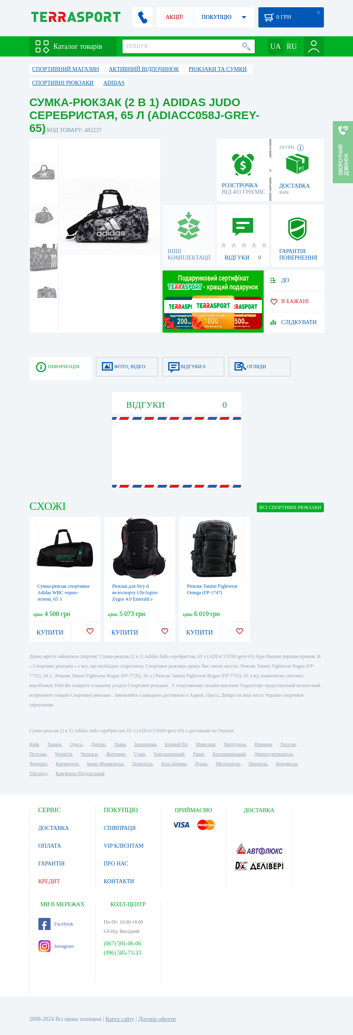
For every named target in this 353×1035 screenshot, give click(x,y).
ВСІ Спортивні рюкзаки (290, 507)
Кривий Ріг (176, 744)
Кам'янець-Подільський (80, 773)
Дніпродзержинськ (273, 754)
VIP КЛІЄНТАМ (124, 846)
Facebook (56, 924)
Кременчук (67, 764)
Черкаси (88, 754)
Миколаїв (205, 744)
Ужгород (38, 773)
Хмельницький (169, 754)
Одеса (76, 744)
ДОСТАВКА (53, 828)
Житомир (115, 754)
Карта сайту (120, 1019)
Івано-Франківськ (105, 764)
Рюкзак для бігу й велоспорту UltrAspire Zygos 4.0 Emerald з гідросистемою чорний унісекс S (136, 599)
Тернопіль (142, 764)
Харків (54, 744)
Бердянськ (287, 764)
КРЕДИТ (49, 881)
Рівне (198, 754)
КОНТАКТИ (119, 881)
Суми (139, 754)
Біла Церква (173, 764)
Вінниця (263, 744)
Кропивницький (229, 754)
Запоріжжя (145, 744)
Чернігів (63, 754)
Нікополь (258, 764)
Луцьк (200, 764)
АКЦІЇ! (175, 17)
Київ (34, 744)
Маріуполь (235, 744)
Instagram (56, 946)
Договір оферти (157, 1019)
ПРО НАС (116, 864)
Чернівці (38, 764)
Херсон (288, 744)
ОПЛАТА (49, 846)
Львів (119, 744)
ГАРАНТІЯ (51, 864)
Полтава (38, 754)
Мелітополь (228, 764)
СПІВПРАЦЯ (120, 828)
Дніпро (98, 744)
